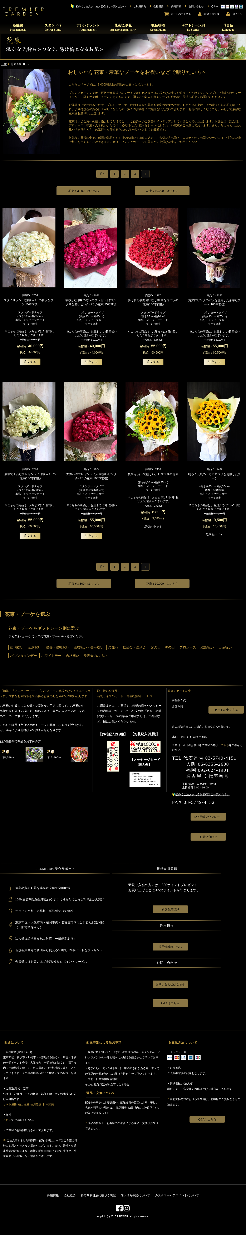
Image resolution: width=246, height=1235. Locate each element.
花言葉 (228, 27)
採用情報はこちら (170, 946)
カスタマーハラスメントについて (177, 1195)
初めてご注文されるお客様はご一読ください (202, 794)
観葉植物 (158, 27)
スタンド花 (53, 27)
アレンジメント (88, 27)
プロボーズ (187, 647)
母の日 (170, 647)
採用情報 (53, 1195)
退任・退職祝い (57, 647)
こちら (225, 745)
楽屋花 (113, 647)
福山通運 (23, 1104)
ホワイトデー (51, 655)
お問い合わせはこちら (170, 984)
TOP (4, 64)
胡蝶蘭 (18, 27)
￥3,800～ (83, 191)
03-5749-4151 (220, 758)
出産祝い (225, 647)
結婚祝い (207, 647)
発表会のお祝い (95, 655)
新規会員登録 (170, 909)
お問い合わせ (208, 836)
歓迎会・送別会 (134, 647)
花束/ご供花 (123, 27)
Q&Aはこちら (170, 1003)
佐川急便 (35, 1104)
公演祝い (34, 647)
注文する (30, 362)
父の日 (156, 647)
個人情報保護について (135, 1195)
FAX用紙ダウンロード (208, 816)
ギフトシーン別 (193, 27)
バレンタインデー (23, 655)
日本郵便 (48, 1104)
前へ (102, 173)
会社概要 (70, 1195)
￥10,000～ (162, 191)
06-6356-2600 (213, 764)
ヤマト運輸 (10, 1104)
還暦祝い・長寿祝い (89, 647)
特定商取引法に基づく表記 (98, 1195)
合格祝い (72, 655)
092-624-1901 (213, 770)
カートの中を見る (226, 709)
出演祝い (17, 647)
